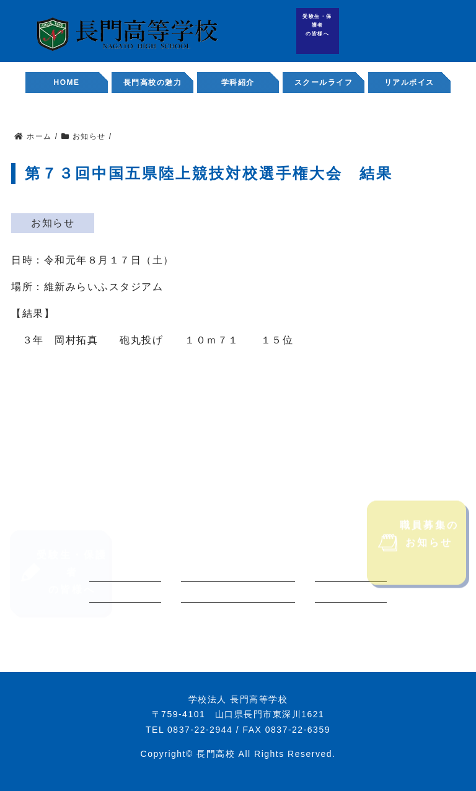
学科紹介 (238, 82)
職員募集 (453, 34)
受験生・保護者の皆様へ (317, 25)
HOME (67, 82)
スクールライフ (323, 82)
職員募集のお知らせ (418, 556)
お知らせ (52, 223)
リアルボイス (409, 82)
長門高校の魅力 (152, 82)
